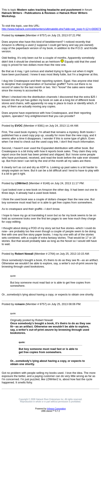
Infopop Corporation (56, 409)
